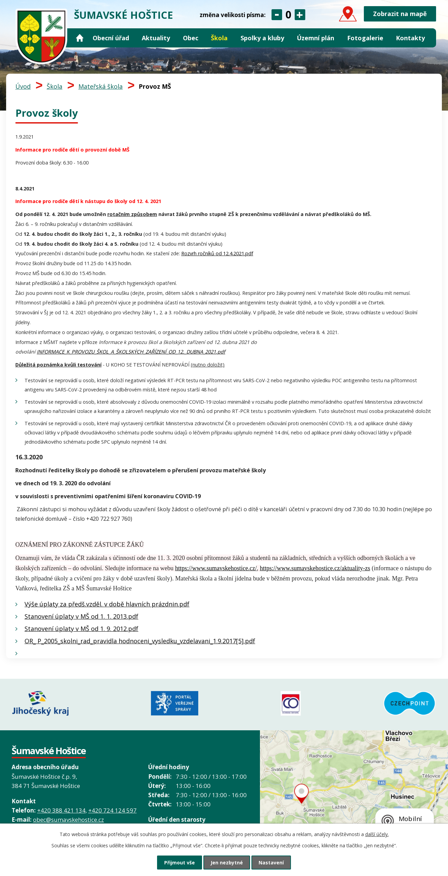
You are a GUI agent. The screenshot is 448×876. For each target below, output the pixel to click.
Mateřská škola (100, 86)
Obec (190, 38)
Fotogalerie (365, 38)
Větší (300, 14)
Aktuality (156, 38)
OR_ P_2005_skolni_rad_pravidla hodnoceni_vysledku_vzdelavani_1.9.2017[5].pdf (140, 641)
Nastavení (271, 862)
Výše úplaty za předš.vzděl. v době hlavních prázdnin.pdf (107, 604)
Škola (219, 38)
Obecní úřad (111, 38)
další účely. (377, 834)
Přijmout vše (179, 862)
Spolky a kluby (262, 38)
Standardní (288, 14)
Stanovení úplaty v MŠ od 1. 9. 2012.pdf (81, 628)
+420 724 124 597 (112, 810)
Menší (277, 14)
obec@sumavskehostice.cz (68, 819)
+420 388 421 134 (61, 810)
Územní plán (315, 38)
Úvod (80, 38)
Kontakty (410, 38)
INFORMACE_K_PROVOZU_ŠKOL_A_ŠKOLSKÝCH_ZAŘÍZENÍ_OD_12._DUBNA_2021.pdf (131, 351)
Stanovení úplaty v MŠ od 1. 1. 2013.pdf (81, 616)
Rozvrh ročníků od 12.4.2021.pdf (217, 253)
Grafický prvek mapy (354, 803)
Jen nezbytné (227, 862)
